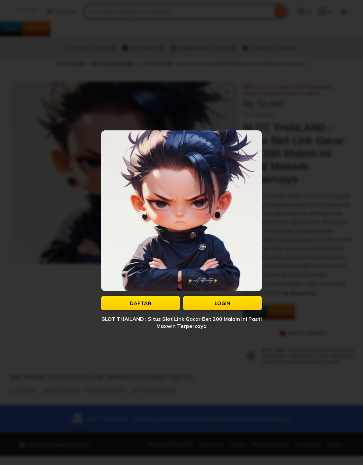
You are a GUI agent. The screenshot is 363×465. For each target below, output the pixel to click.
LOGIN (222, 303)
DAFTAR (140, 303)
